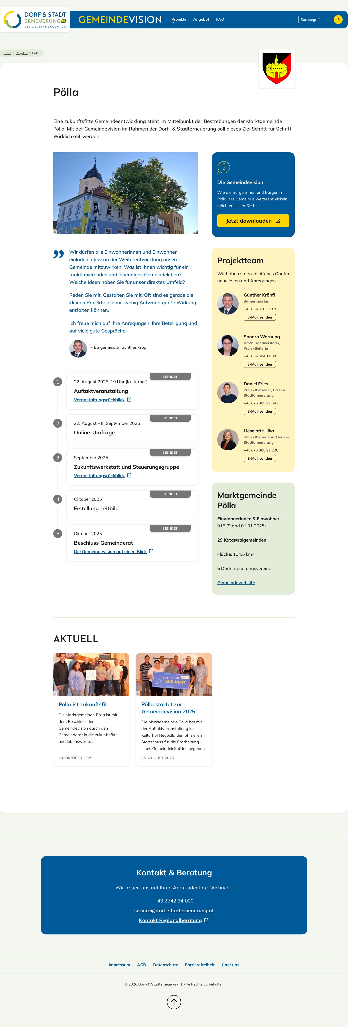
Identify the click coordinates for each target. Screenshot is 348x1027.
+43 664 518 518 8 (260, 309)
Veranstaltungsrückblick (99, 399)
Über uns (230, 964)
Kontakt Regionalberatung (170, 920)
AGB (141, 964)
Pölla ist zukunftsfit (83, 704)
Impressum (119, 964)
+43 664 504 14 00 (260, 356)
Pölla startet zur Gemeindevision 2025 (168, 708)
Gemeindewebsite (236, 582)
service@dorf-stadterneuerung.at (174, 910)
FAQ (220, 19)
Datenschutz (165, 964)
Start (7, 53)
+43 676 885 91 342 (261, 403)
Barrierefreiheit (200, 964)
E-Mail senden (259, 317)
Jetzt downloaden (249, 220)
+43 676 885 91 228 (261, 450)
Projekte (179, 19)
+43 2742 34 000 (174, 901)
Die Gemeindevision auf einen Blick (110, 551)
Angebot (201, 19)
